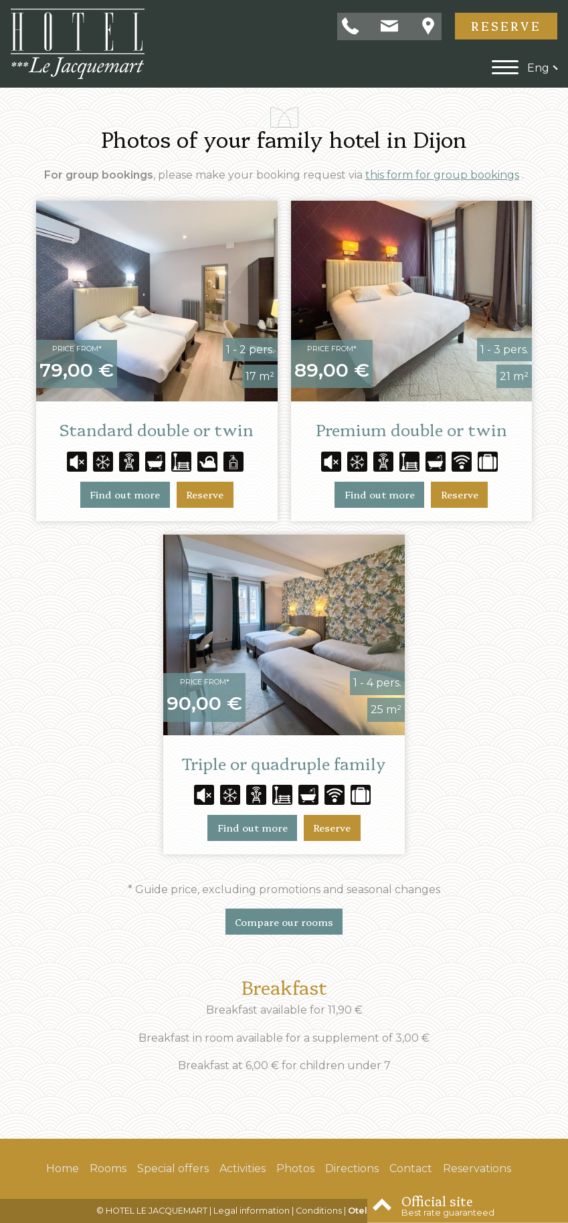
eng (538, 68)
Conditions (319, 1211)
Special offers (173, 1168)
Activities (242, 1168)
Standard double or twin (157, 429)
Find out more (125, 494)
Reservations (477, 1168)
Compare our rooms (284, 922)
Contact (410, 1168)
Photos (295, 1168)
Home (62, 1168)
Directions (352, 1168)
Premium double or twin (411, 429)
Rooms (108, 1168)
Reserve (506, 25)
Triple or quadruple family (283, 763)
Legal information (251, 1211)
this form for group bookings (442, 175)
